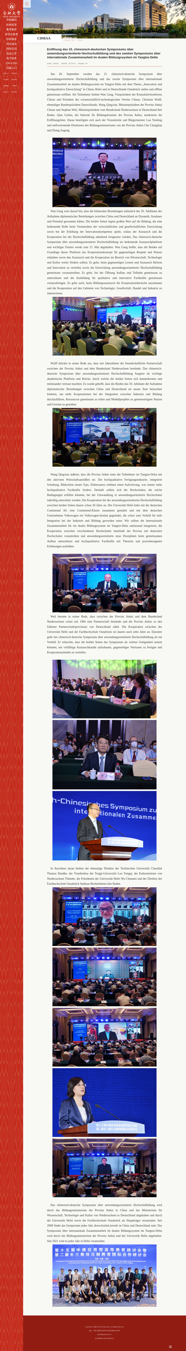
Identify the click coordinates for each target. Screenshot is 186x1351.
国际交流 (11, 48)
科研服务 (11, 39)
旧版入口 (11, 67)
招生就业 (11, 44)
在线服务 (6, 86)
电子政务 (11, 58)
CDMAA (80, 40)
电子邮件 (14, 92)
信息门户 (6, 73)
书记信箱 (14, 73)
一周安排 (14, 86)
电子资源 (6, 79)
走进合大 (6, 92)
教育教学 (11, 29)
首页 (73, 40)
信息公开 (11, 53)
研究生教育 (11, 34)
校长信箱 (14, 79)
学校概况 (11, 19)
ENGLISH (11, 63)
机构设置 (11, 24)
